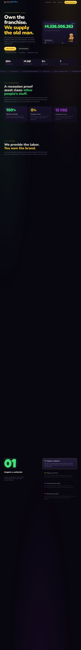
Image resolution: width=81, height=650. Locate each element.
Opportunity (48, 2)
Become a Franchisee (71, 2)
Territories (60, 2)
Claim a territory (10, 48)
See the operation (23, 48)
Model (54, 2)
